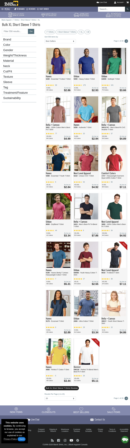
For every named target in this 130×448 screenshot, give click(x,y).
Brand (7, 39)
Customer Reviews (76, 430)
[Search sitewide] (111, 9)
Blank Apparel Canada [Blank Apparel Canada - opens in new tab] (78, 444)
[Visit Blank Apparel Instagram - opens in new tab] (65, 440)
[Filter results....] (15, 31)
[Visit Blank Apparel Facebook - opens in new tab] (59, 440)
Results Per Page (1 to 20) (55, 394)
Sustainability (12, 98)
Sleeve (7, 82)
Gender (8, 50)
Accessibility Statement (124, 430)
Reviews (30, 9)
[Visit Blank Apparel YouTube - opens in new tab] (72, 440)
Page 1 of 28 (121, 398)
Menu (5, 9)
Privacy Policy (10, 439)
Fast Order (43, 9)
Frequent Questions (41, 430)
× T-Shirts (50, 32)
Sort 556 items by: (51, 37)
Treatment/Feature (15, 92)
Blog (29, 430)
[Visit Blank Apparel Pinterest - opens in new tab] (78, 440)
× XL (81, 32)
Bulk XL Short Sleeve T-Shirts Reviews (62, 388)
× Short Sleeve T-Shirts (66, 32)
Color (6, 44)
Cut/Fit (7, 71)
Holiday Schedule (88, 430)
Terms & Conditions (112, 430)
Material (8, 60)
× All (87, 32)
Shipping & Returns (53, 430)
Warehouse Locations (65, 430)
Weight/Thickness (15, 55)
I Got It (21, 439)
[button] (99, 2)
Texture (8, 76)
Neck (6, 66)
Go (31, 31)
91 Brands (19, 9)
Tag (5, 87)
